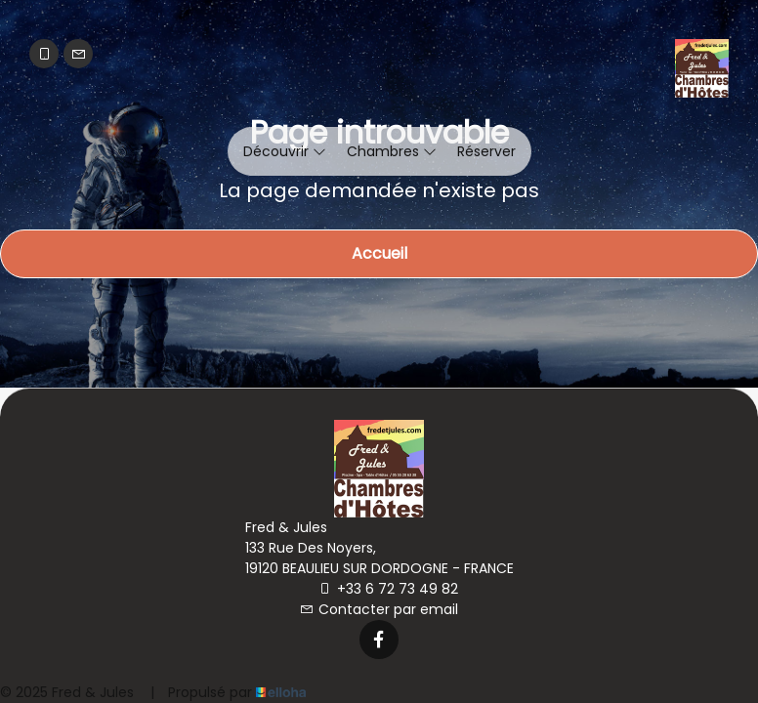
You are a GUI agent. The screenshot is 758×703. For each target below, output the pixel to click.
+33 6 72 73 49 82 (388, 589)
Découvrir (284, 151)
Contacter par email (379, 609)
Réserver (486, 151)
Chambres (392, 151)
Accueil (379, 253)
